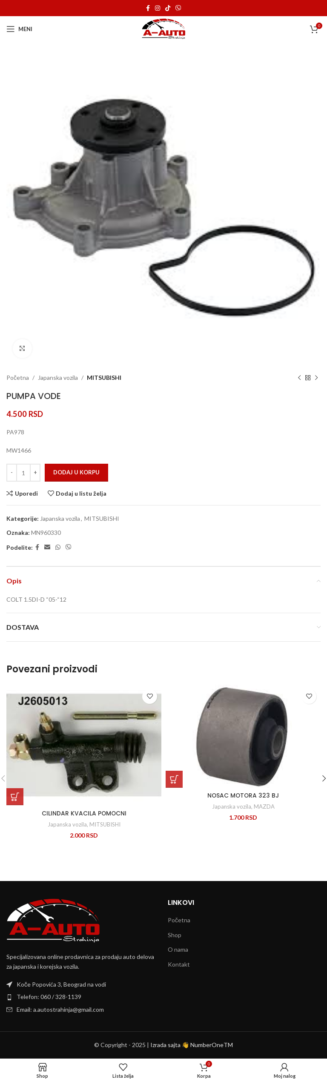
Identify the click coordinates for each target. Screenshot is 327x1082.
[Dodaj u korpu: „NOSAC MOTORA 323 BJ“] (174, 779)
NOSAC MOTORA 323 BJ (243, 795)
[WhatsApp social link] (58, 547)
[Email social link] (47, 547)
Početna (17, 377)
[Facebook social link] (147, 8)
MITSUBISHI (104, 377)
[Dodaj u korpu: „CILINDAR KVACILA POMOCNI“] (14, 796)
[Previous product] (299, 377)
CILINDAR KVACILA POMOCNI (84, 813)
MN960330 (46, 532)
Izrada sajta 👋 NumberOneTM (191, 1044)
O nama (178, 949)
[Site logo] (164, 28)
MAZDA (264, 806)
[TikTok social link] (168, 8)
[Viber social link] (178, 8)
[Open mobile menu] (19, 28)
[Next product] (316, 377)
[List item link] (82, 997)
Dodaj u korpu (76, 472)
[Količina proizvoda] (23, 473)
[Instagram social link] (157, 8)
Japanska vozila (58, 377)
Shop (174, 934)
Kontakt (179, 964)
